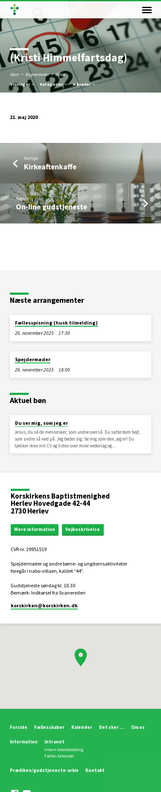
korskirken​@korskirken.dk (44, 605)
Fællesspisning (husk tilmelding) (56, 322)
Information (24, 742)
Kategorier (54, 84)
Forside (18, 727)
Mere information (34, 529)
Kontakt (95, 770)
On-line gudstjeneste (51, 207)
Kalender (81, 727)
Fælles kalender (59, 756)
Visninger (22, 84)
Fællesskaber (49, 727)
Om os (138, 727)
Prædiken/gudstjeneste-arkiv (44, 770)
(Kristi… (63, 74)
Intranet (54, 742)
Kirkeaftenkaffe (50, 166)
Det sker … (111, 727)
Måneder (84, 84)
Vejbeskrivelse (82, 529)
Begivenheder (37, 74)
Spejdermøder (32, 359)
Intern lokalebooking (63, 749)
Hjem (14, 74)
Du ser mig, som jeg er (41, 423)
